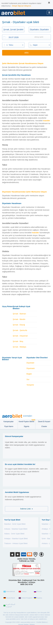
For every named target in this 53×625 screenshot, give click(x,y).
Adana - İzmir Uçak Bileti (14, 534)
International (9, 591)
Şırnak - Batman (19, 314)
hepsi (35, 45)
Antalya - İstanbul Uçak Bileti (16, 538)
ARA (26, 53)
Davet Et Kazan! (44, 422)
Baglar (29, 374)
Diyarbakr (30, 363)
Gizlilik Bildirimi (42, 622)
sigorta (26, 426)
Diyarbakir (31, 368)
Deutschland (9, 598)
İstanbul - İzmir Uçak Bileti (14, 524)
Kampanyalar (9, 422)
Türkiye (22, 591)
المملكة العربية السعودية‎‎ (9, 605)
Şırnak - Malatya (19, 347)
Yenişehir (30, 385)
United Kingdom (25, 598)
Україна (38, 598)
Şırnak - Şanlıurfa (20, 330)
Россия (38, 591)
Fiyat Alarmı (8, 426)
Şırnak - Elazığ (19, 325)
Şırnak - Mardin (19, 319)
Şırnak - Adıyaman (20, 336)
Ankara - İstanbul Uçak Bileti (15, 529)
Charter (44, 426)
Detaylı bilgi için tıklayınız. (21, 6)
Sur (28, 379)
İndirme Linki (26, 509)
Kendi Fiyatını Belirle (27, 421)
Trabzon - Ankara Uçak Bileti (15, 543)
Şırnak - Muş (18, 341)
